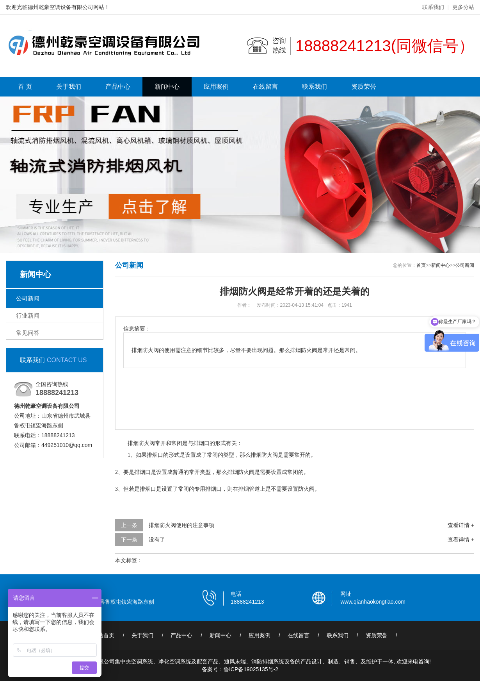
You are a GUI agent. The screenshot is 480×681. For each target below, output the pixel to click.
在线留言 (265, 86)
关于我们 (68, 86)
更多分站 (463, 7)
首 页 (25, 86)
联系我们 (433, 7)
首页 (421, 265)
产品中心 (117, 86)
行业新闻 (27, 315)
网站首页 (103, 635)
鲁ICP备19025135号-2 (251, 669)
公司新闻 (27, 298)
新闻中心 (167, 86)
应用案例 (216, 86)
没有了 (157, 539)
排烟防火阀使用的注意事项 (181, 525)
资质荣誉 (363, 86)
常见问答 (27, 332)
